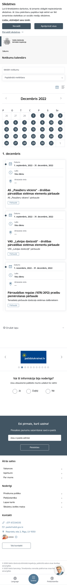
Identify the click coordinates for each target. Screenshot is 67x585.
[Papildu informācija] (16, 537)
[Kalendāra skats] (57, 87)
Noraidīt (16, 26)
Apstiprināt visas (49, 26)
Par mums (8, 477)
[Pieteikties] (34, 447)
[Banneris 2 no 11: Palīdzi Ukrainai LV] (33, 357)
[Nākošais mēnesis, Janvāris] (60, 98)
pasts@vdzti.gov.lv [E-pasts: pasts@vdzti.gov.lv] (14, 527)
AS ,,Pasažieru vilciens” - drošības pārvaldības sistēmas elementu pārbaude (34, 191)
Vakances (8, 468)
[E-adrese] (8, 537)
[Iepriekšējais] (5, 357)
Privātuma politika (12, 493)
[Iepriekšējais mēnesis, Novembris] (6, 98)
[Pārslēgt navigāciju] (33, 579)
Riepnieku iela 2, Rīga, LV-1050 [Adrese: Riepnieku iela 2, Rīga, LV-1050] (21, 531)
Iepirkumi (7, 473)
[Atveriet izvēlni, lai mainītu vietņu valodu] (15, 580)
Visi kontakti (16, 545)
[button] (33, 115)
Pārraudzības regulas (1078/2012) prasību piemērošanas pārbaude (34, 294)
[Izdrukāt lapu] (33, 328)
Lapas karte (9, 502)
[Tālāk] (61, 357)
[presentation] (24, 404)
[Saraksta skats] (63, 87)
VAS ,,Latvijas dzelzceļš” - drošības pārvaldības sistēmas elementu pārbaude (34, 243)
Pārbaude (13, 203)
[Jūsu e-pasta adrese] (34, 438)
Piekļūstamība (10, 497)
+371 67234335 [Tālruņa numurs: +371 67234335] (13, 522)
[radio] (17, 390)
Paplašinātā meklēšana (15, 77)
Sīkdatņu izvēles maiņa (14, 506)
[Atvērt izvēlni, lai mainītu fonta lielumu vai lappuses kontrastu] (52, 580)
